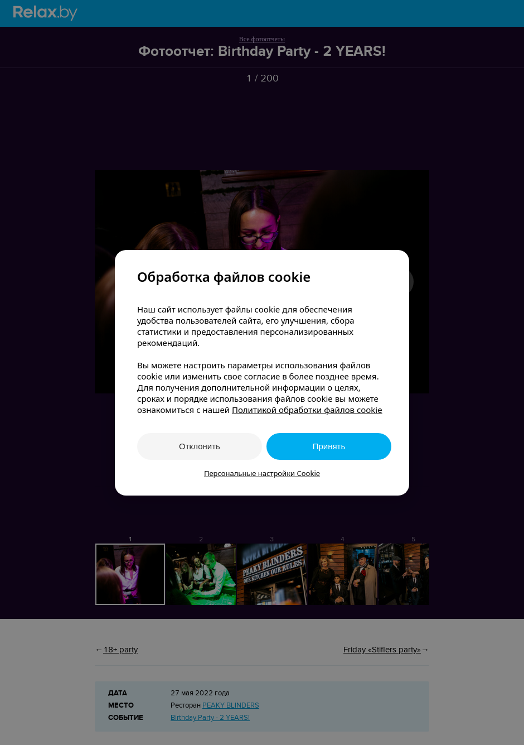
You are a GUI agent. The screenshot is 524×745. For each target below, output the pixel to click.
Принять (329, 446)
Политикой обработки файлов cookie (307, 409)
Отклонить (199, 446)
